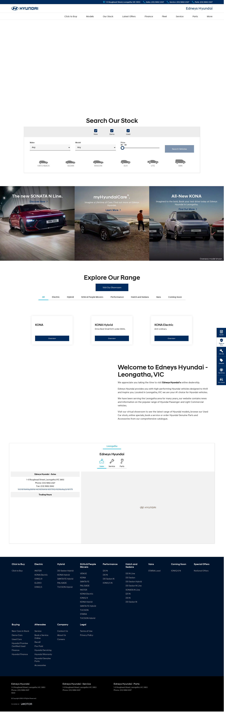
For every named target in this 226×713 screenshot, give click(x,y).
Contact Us (62, 631)
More (209, 16)
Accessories (40, 665)
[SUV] (125, 162)
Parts (195, 16)
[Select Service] (111, 464)
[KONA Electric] (171, 330)
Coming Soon (175, 297)
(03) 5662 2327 (48, 483)
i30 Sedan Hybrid (65, 570)
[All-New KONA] (186, 223)
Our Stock (108, 16)
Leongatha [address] (112, 446)
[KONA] (52, 330)
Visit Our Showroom (112, 287)
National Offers (201, 570)
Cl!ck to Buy (70, 16)
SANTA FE (84, 581)
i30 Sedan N (108, 578)
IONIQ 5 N (107, 583)
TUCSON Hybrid (65, 587)
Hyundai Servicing (43, 650)
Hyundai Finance (20, 654)
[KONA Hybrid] (111, 330)
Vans (158, 297)
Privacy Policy (86, 635)
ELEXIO (38, 583)
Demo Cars (17, 635)
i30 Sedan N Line (134, 585)
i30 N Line (130, 573)
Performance (117, 297)
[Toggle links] (21, 704)
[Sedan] (70, 162)
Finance (149, 16)
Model (95, 146)
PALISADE (62, 583)
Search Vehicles (179, 149)
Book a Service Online (41, 636)
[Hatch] (43, 162)
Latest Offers (129, 16)
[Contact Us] (121, 2)
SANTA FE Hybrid (65, 578)
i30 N (105, 574)
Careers (61, 639)
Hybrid (70, 297)
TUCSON (84, 610)
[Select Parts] (122, 464)
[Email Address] (45, 489)
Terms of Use (86, 631)
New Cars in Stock (20, 631)
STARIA (83, 614)
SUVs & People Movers (92, 297)
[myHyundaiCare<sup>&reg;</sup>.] (112, 223)
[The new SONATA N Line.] (37, 223)
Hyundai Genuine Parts (43, 659)
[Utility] (153, 162)
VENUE (83, 573)
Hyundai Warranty (43, 654)
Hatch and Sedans (140, 297)
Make (50, 146)
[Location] (101, 464)
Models (90, 16)
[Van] (180, 162)
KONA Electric (41, 574)
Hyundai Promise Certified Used (20, 644)
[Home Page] (24, 8)
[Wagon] (98, 162)
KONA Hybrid (63, 574)
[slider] (122, 148)
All (43, 297)
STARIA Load (154, 570)
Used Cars (17, 639)
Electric (56, 297)
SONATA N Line (133, 589)
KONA (83, 577)
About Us (61, 635)
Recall (37, 642)
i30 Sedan (130, 577)
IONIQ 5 (38, 587)
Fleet (164, 16)
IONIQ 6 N (176, 570)
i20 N (105, 570)
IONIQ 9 (38, 578)
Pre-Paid (39, 646)
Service (179, 16)
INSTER (38, 570)
